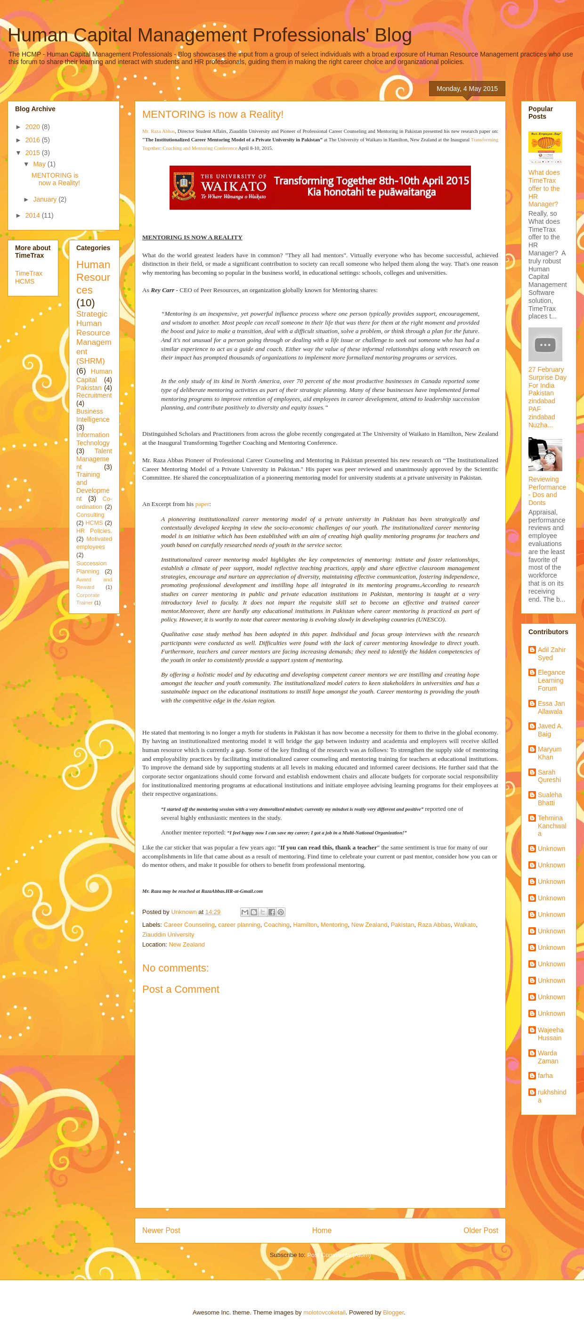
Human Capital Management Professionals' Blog (210, 34)
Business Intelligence (93, 415)
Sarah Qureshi (549, 776)
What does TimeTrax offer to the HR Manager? (544, 188)
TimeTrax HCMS (28, 277)
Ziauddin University (168, 934)
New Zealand (369, 924)
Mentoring (334, 924)
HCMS (94, 523)
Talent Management (94, 459)
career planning (239, 924)
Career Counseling (189, 924)
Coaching (277, 924)
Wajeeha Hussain (551, 1034)
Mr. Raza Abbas (158, 131)
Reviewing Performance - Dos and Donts (547, 490)
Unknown (551, 848)
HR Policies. (94, 531)
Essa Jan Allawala (551, 707)
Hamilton (305, 924)
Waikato (465, 924)
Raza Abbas (434, 924)
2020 (33, 127)
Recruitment (94, 395)
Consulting (90, 515)
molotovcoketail (324, 1312)
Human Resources (93, 277)
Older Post (480, 1230)
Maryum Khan (550, 753)
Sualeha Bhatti (550, 799)
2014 (33, 215)
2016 (33, 140)
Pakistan (402, 924)
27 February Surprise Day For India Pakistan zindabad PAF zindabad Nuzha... (547, 397)
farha (545, 1075)
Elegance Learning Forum (551, 680)
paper (202, 503)
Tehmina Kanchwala (552, 826)
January (45, 199)
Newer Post (161, 1230)
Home (322, 1230)
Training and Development (93, 486)
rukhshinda (552, 1096)
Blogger (393, 1312)
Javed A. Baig (550, 730)
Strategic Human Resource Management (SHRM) (94, 338)
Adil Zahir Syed (552, 653)
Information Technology (93, 439)
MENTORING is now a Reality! (56, 179)
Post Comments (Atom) (339, 1254)
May (40, 164)
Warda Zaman (548, 1057)
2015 (33, 152)
